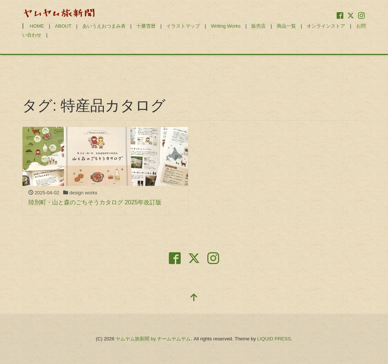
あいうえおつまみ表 (104, 26)
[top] (194, 298)
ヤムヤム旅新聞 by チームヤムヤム (153, 339)
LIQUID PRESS (274, 339)
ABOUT (63, 26)
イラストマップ (183, 26)
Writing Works (226, 26)
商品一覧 (286, 26)
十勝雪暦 (146, 26)
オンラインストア (326, 26)
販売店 (258, 26)
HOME (37, 26)
